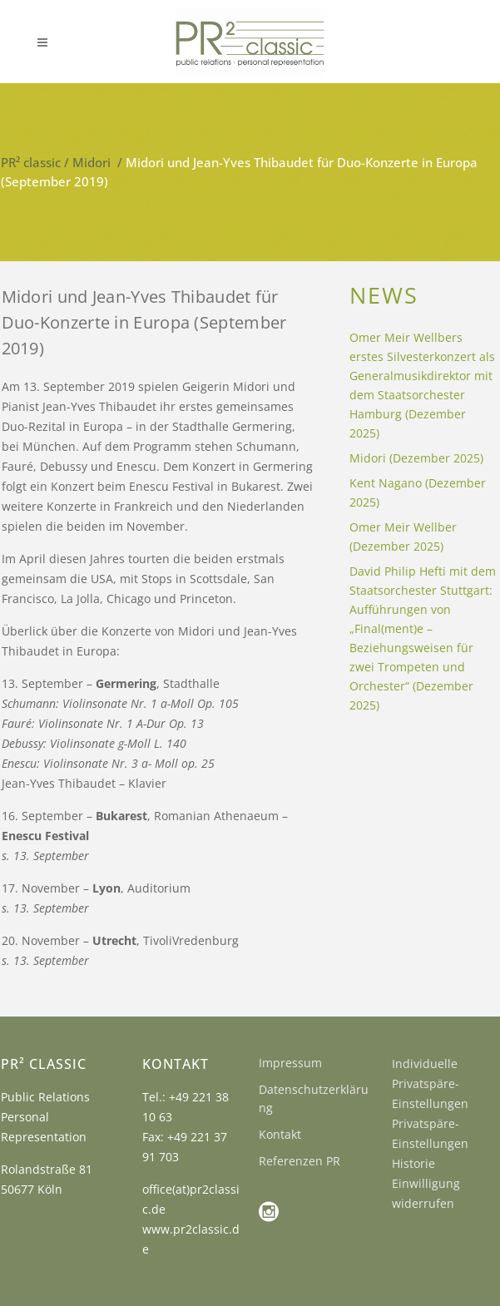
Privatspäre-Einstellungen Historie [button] (430, 1143)
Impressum (290, 1063)
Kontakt (280, 1134)
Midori (91, 162)
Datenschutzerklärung (314, 1098)
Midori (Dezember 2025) (416, 458)
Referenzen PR (299, 1161)
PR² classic (31, 162)
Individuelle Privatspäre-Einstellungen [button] (430, 1083)
